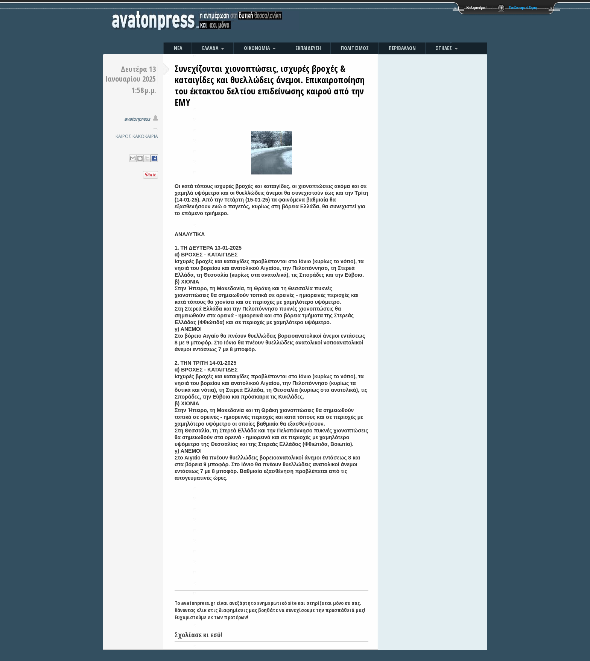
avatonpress (137, 119)
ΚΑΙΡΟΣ (123, 136)
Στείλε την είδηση (523, 7)
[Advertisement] (376, 22)
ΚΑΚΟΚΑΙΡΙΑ (145, 136)
